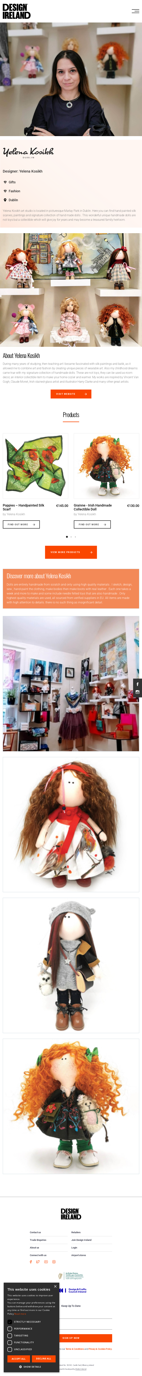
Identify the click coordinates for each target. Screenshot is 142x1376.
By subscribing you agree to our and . (73, 1349)
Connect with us (38, 1255)
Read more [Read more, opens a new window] (20, 1313)
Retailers (76, 1232)
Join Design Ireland (81, 1240)
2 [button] (71, 537)
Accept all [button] (19, 1358)
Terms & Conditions (75, 1349)
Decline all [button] (43, 1358)
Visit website (65, 394)
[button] (31, 1367)
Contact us (35, 1232)
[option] (35, 478)
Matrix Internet (80, 1369)
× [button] (55, 1286)
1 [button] (67, 537)
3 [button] (75, 537)
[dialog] (31, 1327)
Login (74, 1247)
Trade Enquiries (38, 1240)
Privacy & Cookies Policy (100, 1349)
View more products (65, 552)
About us (34, 1247)
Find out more (18, 524)
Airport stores (78, 1255)
